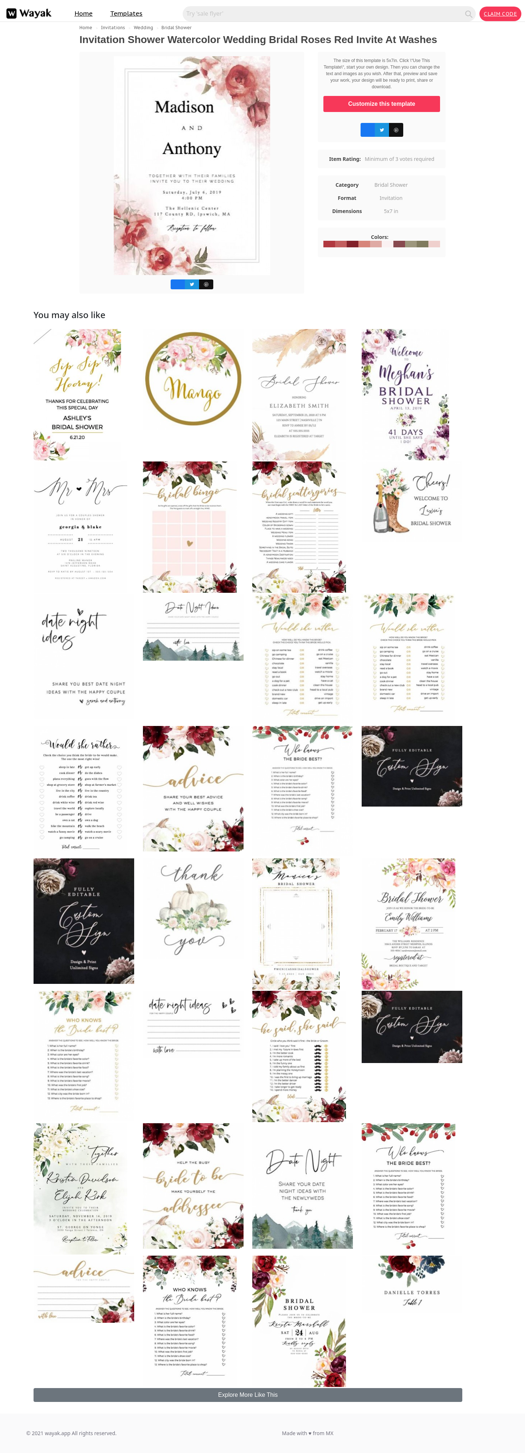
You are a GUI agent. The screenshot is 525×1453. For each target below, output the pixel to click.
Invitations (113, 27)
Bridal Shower (176, 27)
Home (83, 13)
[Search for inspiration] (325, 13)
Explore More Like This (247, 1395)
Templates (126, 13)
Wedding (143, 27)
